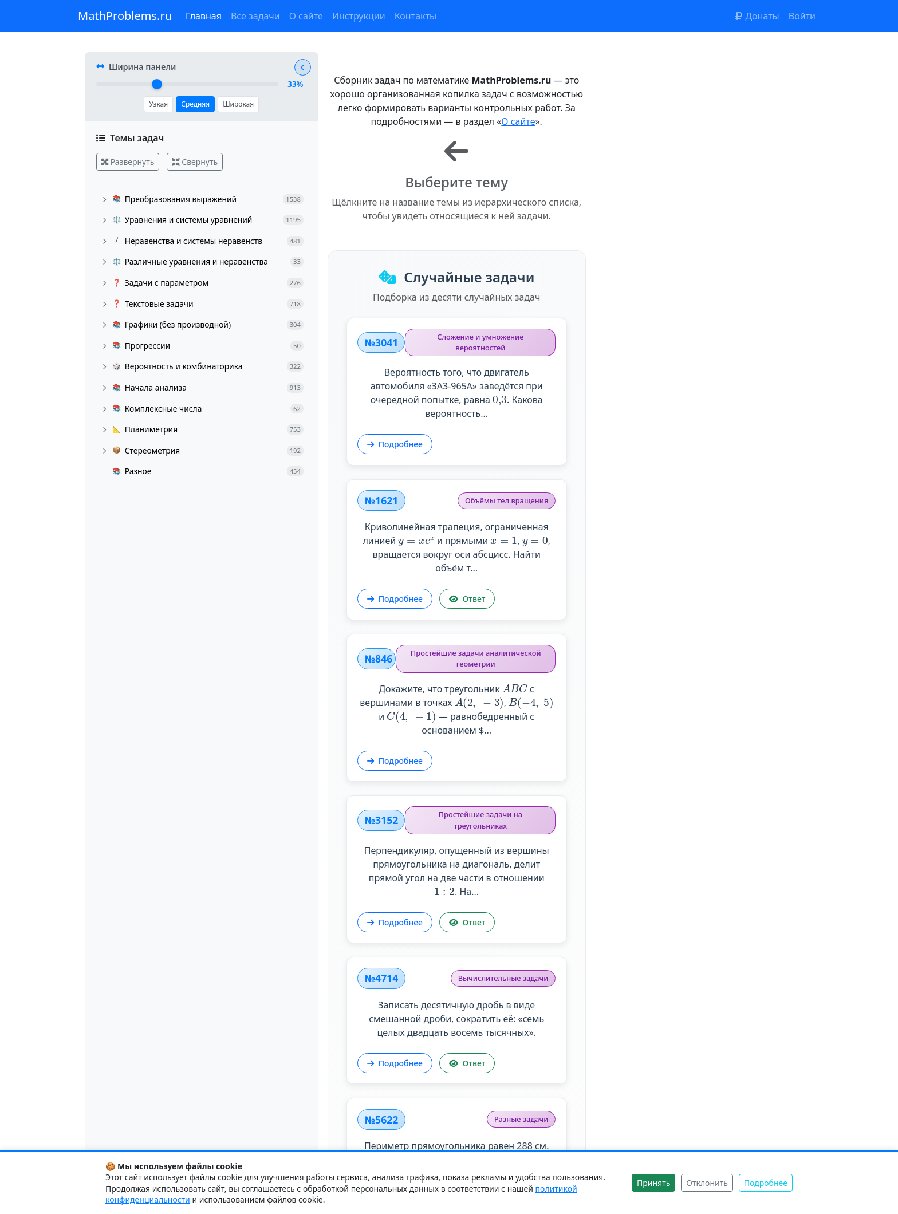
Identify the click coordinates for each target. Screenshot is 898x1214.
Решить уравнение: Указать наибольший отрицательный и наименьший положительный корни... (458, 1011)
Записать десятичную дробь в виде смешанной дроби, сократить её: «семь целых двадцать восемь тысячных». (458, 677)
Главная (204, 16)
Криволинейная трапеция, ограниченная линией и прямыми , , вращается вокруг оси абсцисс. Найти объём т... (686, 348)
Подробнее (402, 406)
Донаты (757, 16)
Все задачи (255, 16)
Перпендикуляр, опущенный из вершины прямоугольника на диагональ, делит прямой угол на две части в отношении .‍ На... (686, 523)
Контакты (415, 16)
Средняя (193, 109)
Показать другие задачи (572, 1126)
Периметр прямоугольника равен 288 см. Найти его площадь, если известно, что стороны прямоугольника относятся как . (686, 684)
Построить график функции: (686, 987)
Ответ (703, 399)
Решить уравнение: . (458, 831)
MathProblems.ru (125, 15)
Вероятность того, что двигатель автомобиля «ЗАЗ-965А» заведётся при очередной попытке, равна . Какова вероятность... (458, 355)
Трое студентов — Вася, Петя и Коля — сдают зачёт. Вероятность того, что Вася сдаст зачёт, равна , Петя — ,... (686, 845)
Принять (653, 1182)
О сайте (306, 16)
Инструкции (358, 16)
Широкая (236, 109)
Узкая (156, 109)
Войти (802, 16)
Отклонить (707, 1182)
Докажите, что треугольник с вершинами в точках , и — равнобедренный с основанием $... (458, 522)
